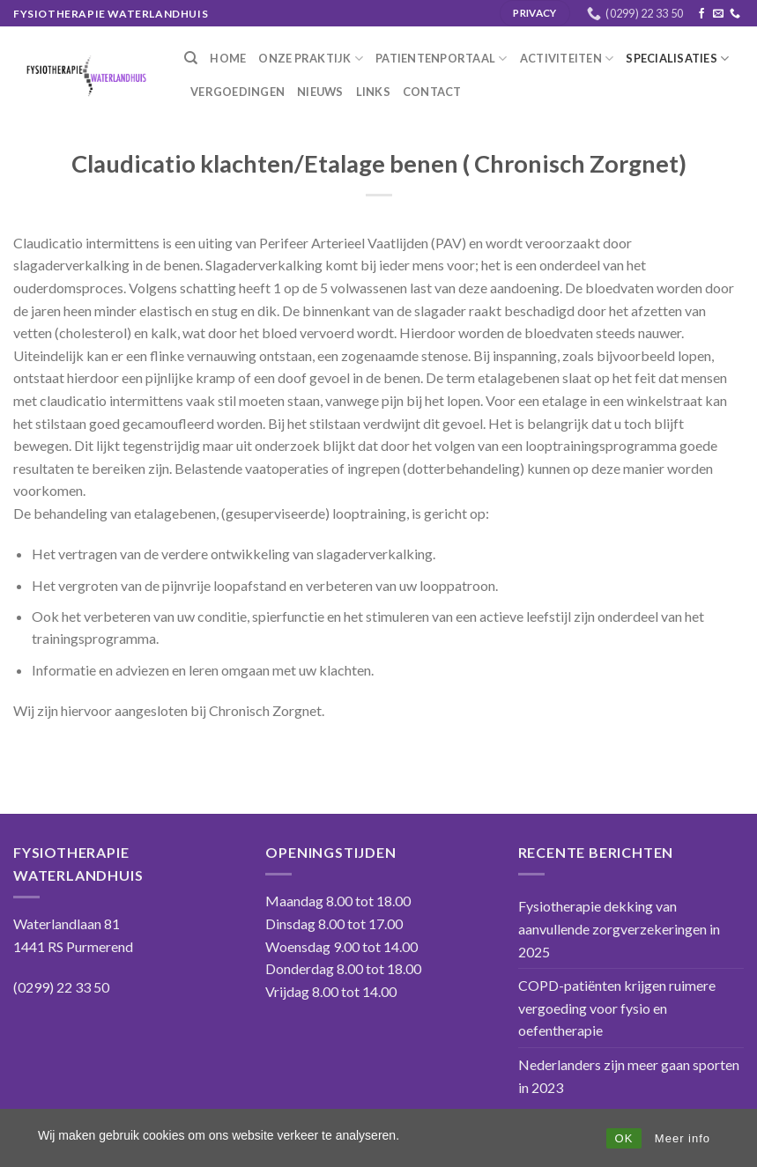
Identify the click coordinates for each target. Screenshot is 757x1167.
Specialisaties (677, 58)
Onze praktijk (310, 58)
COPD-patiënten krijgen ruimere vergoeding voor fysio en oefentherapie (617, 1007)
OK (624, 1138)
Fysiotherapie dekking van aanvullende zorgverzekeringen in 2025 (619, 928)
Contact (432, 92)
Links (373, 92)
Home (228, 58)
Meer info (682, 1138)
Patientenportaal (441, 58)
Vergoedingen (237, 92)
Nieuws (320, 92)
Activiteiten (567, 58)
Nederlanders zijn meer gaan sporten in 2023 (628, 1076)
